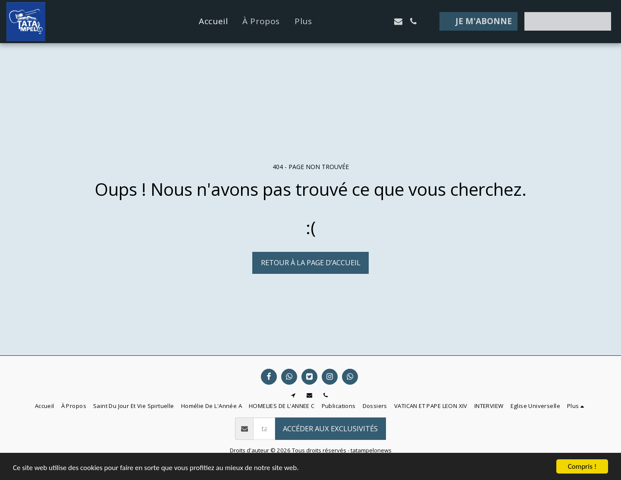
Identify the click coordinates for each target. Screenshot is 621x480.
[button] (353, 21)
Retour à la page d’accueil (311, 262)
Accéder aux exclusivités (330, 428)
